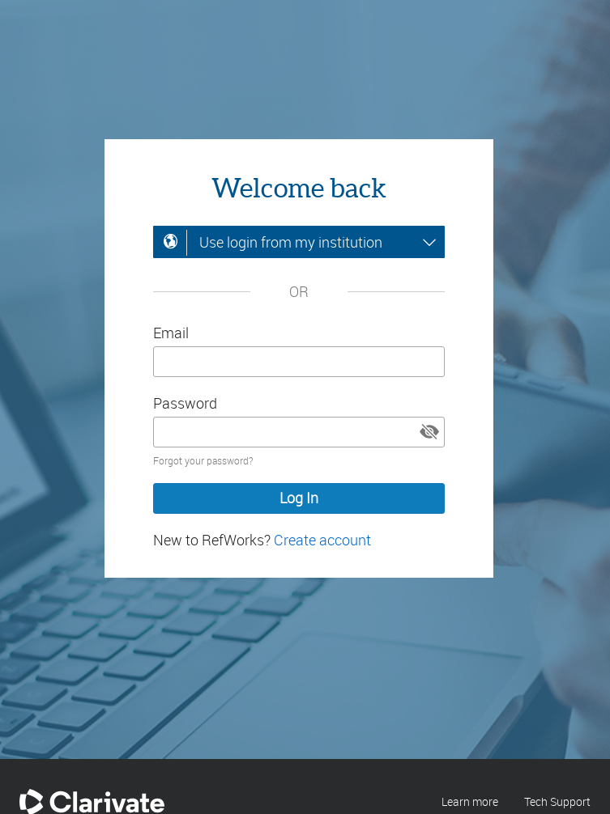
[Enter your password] (299, 432)
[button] (429, 432)
